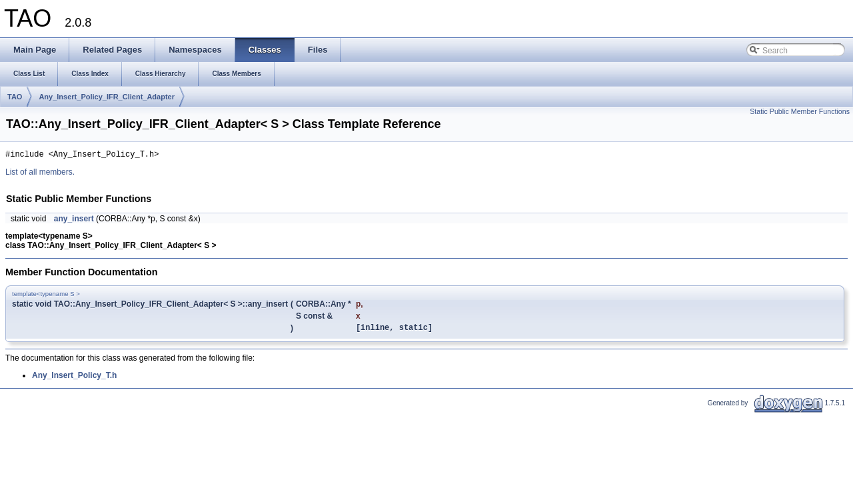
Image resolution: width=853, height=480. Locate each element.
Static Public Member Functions (800, 111)
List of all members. (40, 174)
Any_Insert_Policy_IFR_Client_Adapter (107, 97)
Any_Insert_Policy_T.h (74, 379)
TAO (14, 97)
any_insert (74, 220)
